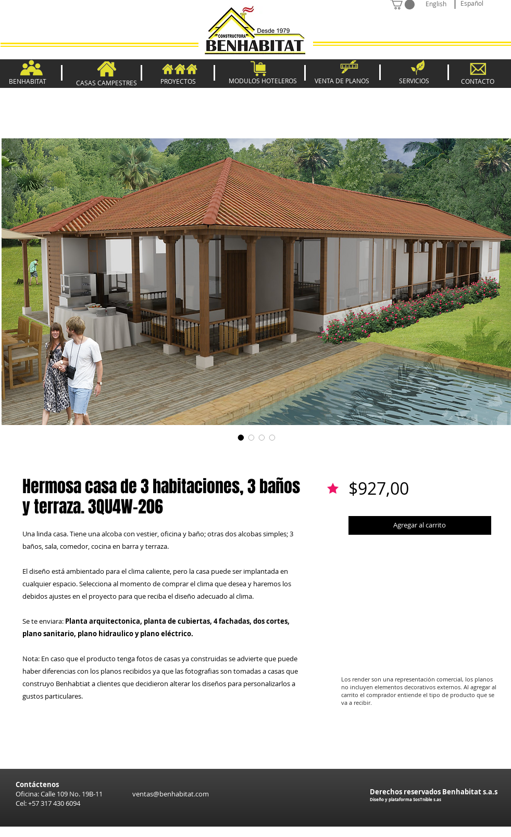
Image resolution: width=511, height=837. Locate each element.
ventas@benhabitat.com (170, 794)
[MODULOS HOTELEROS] (263, 80)
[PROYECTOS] (178, 81)
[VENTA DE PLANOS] (342, 80)
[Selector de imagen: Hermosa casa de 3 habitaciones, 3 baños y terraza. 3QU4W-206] (241, 437)
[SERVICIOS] (414, 80)
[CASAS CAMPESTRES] (107, 83)
